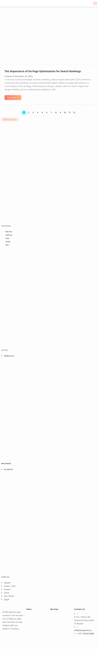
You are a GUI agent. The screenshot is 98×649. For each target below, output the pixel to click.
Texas (7, 238)
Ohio (7, 245)
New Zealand (6, 463)
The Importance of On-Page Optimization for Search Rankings (43, 71)
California (8, 235)
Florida (7, 242)
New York (8, 232)
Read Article (13, 97)
